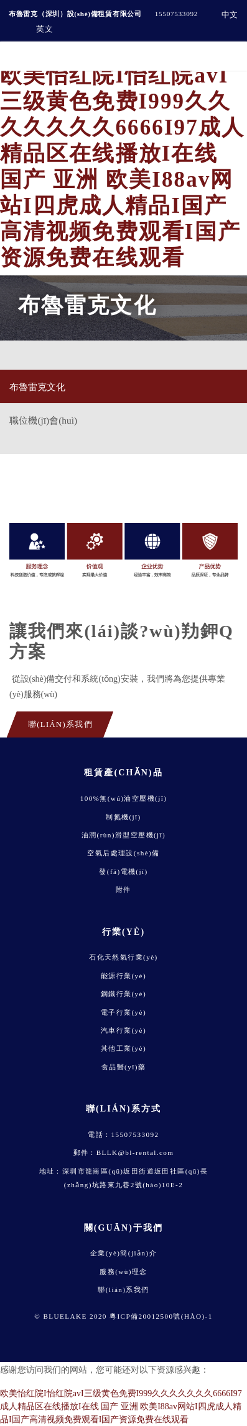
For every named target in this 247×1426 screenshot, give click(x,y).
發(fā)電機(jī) (123, 871)
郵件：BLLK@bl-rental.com (123, 1152)
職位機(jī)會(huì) (43, 420)
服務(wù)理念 (123, 1271)
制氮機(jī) (123, 817)
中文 (229, 14)
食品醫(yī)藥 (123, 1067)
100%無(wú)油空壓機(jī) (123, 798)
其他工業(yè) (123, 1048)
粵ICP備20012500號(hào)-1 (161, 1316)
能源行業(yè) (123, 975)
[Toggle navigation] (226, 56)
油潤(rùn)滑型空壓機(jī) (123, 835)
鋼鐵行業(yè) (123, 993)
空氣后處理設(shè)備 (123, 853)
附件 (123, 889)
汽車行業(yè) (123, 1030)
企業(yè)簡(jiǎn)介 (123, 1253)
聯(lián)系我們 (123, 1289)
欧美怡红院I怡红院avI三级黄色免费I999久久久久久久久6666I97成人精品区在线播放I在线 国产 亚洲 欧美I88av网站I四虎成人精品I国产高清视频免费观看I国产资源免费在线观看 (121, 1406)
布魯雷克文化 (37, 386)
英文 (44, 28)
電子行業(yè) (123, 1012)
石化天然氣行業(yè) (123, 957)
